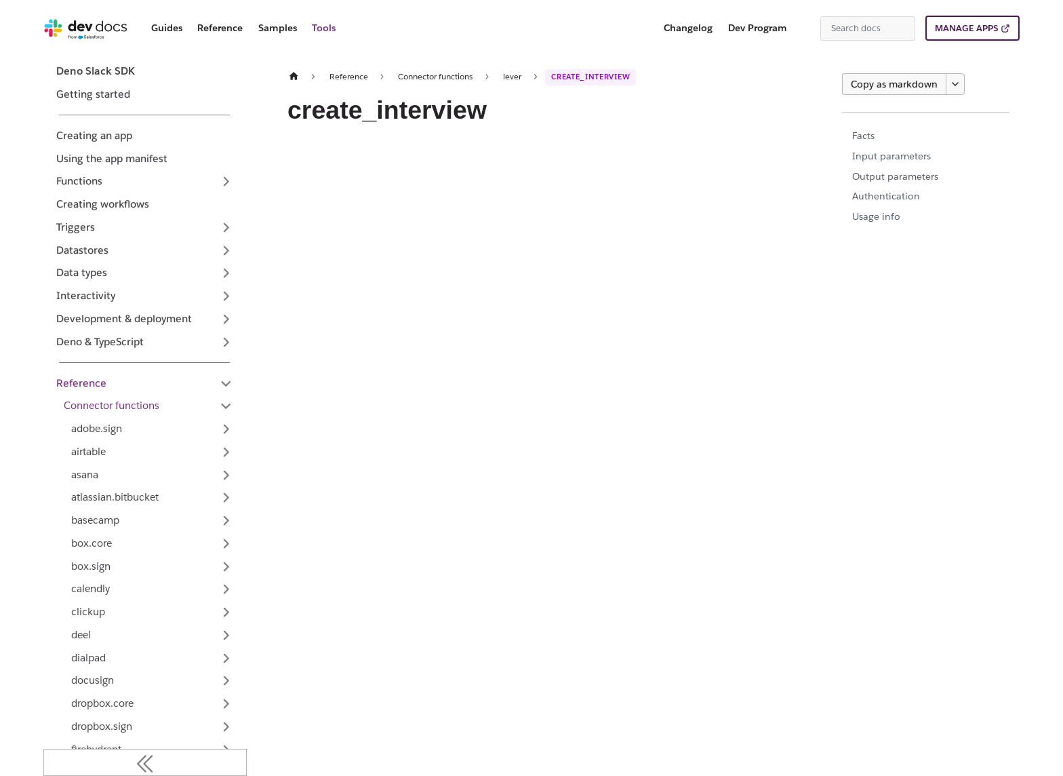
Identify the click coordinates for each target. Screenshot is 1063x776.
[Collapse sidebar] (145, 762)
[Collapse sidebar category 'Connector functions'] (226, 406)
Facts (863, 136)
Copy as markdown (894, 84)
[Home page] (293, 76)
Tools (324, 28)
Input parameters (891, 156)
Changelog (688, 28)
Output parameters (895, 176)
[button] (145, 182)
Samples (277, 28)
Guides (166, 28)
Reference (220, 28)
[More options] (955, 84)
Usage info (876, 216)
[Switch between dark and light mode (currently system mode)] (805, 28)
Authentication (886, 196)
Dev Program (757, 28)
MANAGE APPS (966, 28)
